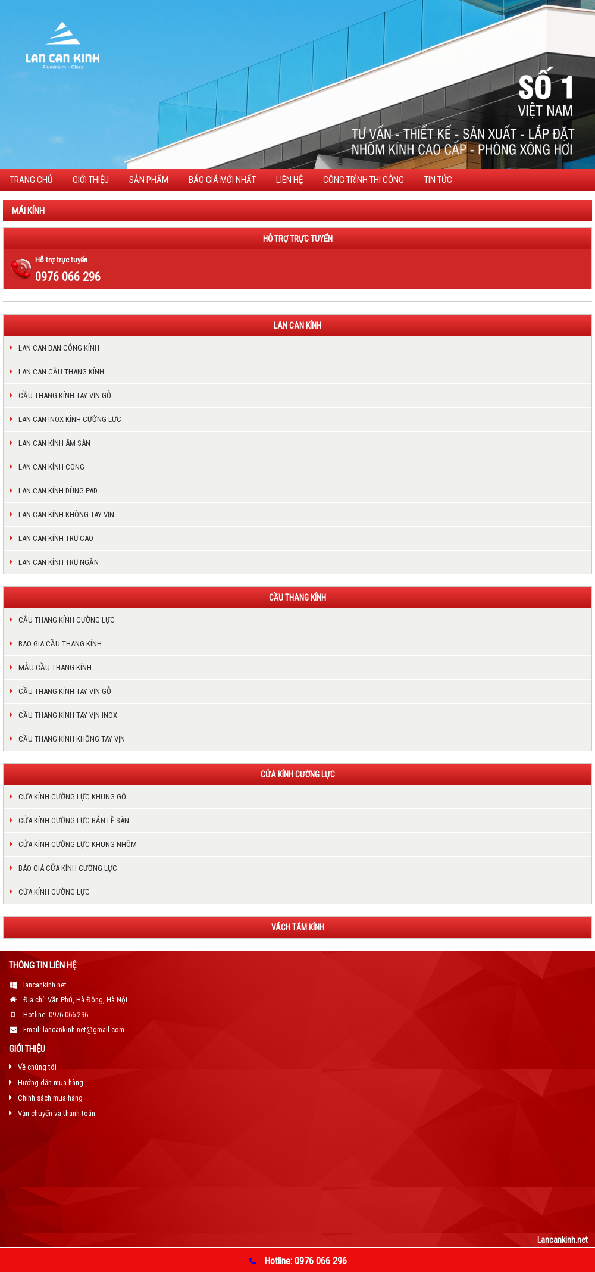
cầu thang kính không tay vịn (71, 739)
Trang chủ (31, 179)
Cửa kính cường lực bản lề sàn (73, 820)
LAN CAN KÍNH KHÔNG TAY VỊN (66, 514)
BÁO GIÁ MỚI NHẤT (222, 179)
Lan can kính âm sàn (54, 443)
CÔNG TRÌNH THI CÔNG (363, 179)
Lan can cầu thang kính (61, 371)
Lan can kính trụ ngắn (58, 562)
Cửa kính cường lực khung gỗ (72, 796)
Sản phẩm (148, 179)
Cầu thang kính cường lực (66, 619)
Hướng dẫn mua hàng (50, 1082)
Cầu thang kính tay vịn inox (67, 715)
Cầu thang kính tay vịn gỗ (64, 395)
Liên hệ (289, 179)
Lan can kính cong (51, 466)
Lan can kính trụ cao (55, 538)
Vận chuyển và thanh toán (56, 1113)
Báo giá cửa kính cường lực (67, 868)
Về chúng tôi (37, 1066)
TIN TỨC (438, 179)
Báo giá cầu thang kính (60, 643)
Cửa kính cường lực (54, 891)
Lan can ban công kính (58, 347)
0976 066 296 (68, 277)
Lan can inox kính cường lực (69, 419)
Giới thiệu (91, 179)
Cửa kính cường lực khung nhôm (77, 844)
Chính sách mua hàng (50, 1097)
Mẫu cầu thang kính (55, 667)
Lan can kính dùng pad (58, 490)
